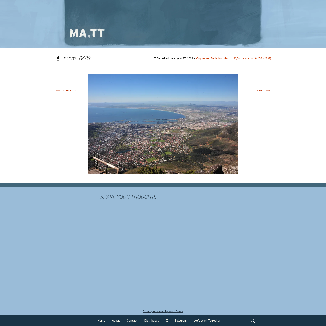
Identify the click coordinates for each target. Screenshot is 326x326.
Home (101, 320)
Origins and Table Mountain (213, 58)
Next (263, 90)
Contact (132, 320)
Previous (65, 90)
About (116, 320)
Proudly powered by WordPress (163, 311)
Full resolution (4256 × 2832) (254, 58)
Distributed (151, 320)
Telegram (181, 320)
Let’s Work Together (207, 320)
